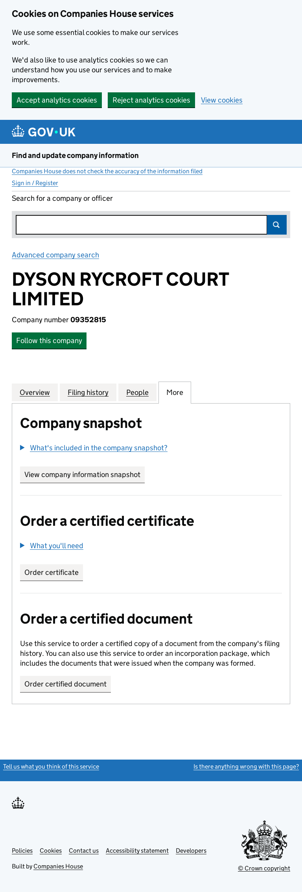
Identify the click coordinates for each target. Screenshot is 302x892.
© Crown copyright (264, 868)
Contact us (84, 850)
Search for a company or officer (62, 198)
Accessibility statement (137, 850)
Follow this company (49, 340)
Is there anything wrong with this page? (246, 766)
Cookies (51, 850)
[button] (94, 448)
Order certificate (51, 572)
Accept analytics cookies (57, 100)
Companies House (58, 866)
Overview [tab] (35, 392)
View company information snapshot (84, 474)
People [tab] (137, 392)
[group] (151, 449)
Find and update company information (75, 155)
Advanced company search (55, 254)
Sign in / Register (35, 183)
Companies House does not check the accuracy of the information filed (107, 171)
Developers (191, 850)
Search (277, 225)
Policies (22, 850)
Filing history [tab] (88, 392)
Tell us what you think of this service (51, 766)
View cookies (222, 100)
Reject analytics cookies (151, 100)
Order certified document (65, 683)
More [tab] (174, 392)
